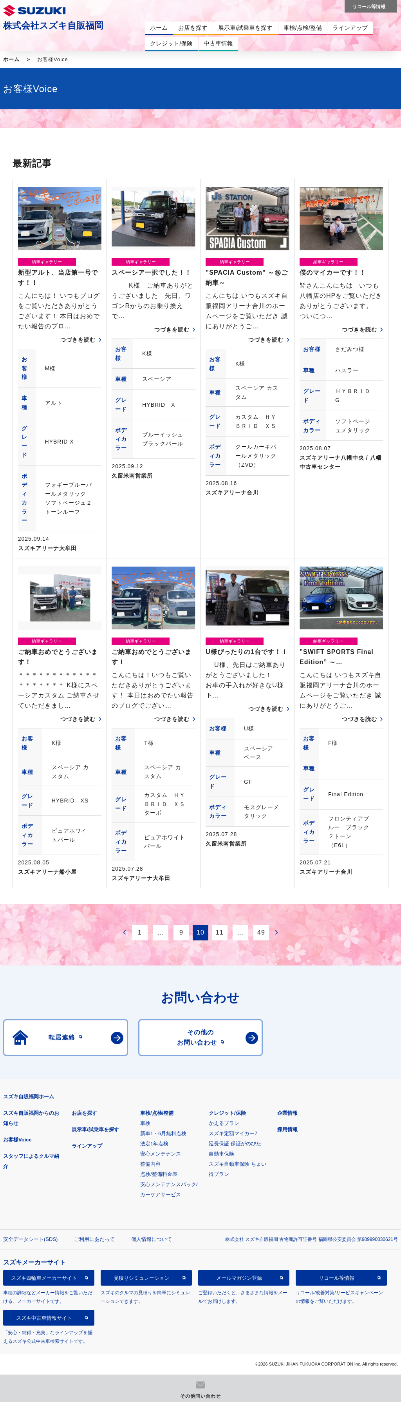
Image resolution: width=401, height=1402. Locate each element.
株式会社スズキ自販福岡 (53, 25)
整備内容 (150, 1164)
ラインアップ (87, 1146)
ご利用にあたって (94, 1239)
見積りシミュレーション (142, 1278)
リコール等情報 (336, 1278)
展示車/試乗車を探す (95, 1129)
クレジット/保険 (227, 1113)
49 (261, 932)
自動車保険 (221, 1154)
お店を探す (84, 1113)
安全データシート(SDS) (30, 1239)
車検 (145, 1123)
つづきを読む (78, 340)
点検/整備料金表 (158, 1174)
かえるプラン (224, 1123)
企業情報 (287, 1113)
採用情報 (287, 1129)
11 (220, 932)
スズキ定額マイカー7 (233, 1133)
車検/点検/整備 (156, 1113)
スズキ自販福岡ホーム (28, 1097)
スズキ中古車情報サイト (44, 1318)
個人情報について (151, 1239)
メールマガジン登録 (239, 1278)
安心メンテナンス (160, 1154)
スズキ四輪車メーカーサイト (44, 1278)
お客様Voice (17, 1140)
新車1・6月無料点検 (163, 1133)
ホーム (11, 59)
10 (200, 932)
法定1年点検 (154, 1144)
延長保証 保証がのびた (235, 1144)
